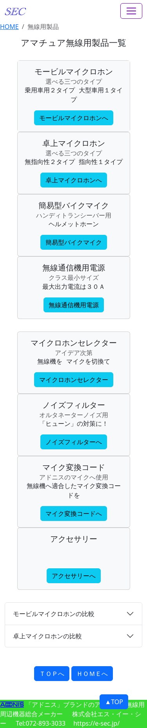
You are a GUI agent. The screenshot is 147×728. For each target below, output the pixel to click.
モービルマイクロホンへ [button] (73, 118)
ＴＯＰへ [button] (51, 673)
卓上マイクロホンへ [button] (73, 180)
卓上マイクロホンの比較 (47, 636)
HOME (9, 26)
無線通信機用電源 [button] (74, 305)
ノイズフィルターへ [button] (73, 442)
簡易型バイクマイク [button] (73, 242)
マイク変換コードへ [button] (73, 513)
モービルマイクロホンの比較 (53, 613)
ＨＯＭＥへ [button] (92, 673)
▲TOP (114, 701)
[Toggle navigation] (131, 11)
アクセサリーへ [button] (74, 575)
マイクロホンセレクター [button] (73, 379)
